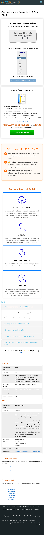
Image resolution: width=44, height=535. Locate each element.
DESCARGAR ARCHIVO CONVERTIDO (23, 80)
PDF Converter (7, 506)
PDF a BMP (11, 489)
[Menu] (41, 2)
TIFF (20, 61)
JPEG (20, 55)
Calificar (22, 353)
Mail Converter (27, 506)
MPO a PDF (10, 468)
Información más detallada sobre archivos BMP (27, 451)
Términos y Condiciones (28, 520)
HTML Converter (7, 509)
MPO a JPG (10, 466)
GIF (20, 64)
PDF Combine (35, 509)
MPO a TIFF (10, 470)
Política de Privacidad (15, 520)
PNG (20, 69)
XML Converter (26, 509)
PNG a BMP (11, 491)
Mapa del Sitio (5, 520)
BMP (20, 58)
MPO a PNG (10, 472)
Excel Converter (17, 509)
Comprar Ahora (22, 133)
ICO (20, 67)
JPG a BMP (11, 493)
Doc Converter (35, 506)
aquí (31, 295)
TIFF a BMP (11, 495)
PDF (20, 72)
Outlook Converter (17, 506)
